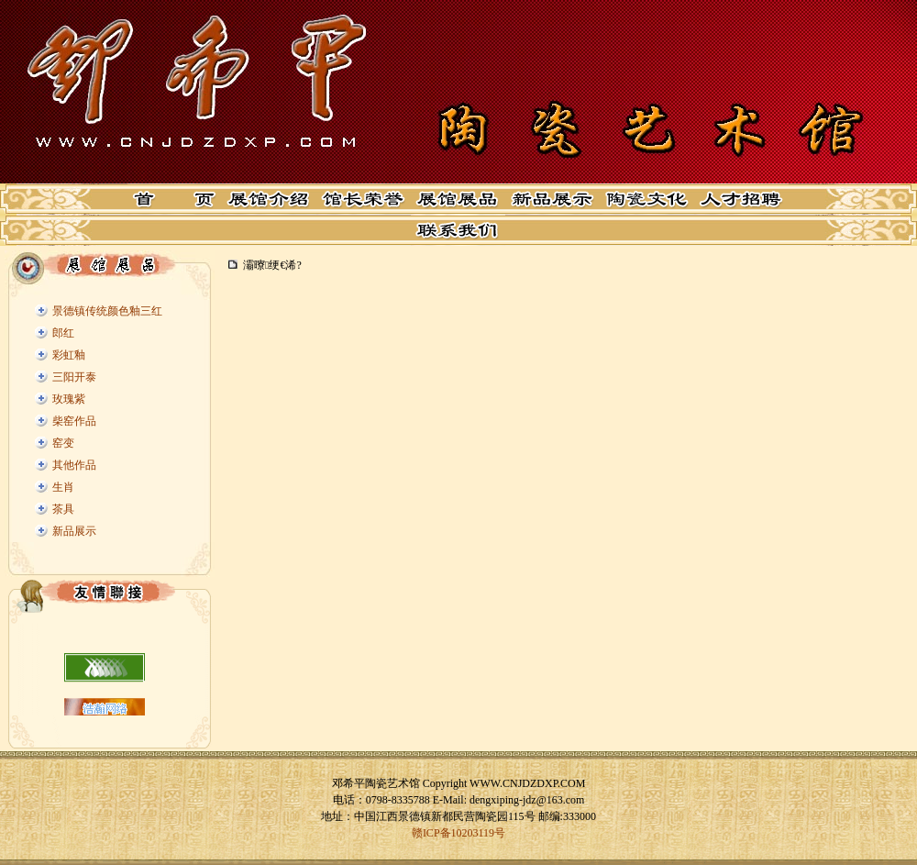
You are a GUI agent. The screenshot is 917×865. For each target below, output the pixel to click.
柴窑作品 (74, 421)
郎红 (63, 333)
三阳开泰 (74, 377)
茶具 (63, 509)
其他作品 (74, 465)
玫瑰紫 (68, 399)
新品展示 (74, 531)
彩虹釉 (68, 355)
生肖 (63, 487)
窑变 (63, 443)
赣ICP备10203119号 (458, 832)
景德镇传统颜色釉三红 (107, 311)
